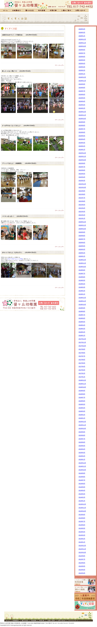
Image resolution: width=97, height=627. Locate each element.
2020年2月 (82, 253)
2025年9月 (82, 49)
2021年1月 (82, 218)
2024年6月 (82, 94)
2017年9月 (82, 349)
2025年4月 (82, 63)
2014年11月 (82, 466)
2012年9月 (82, 556)
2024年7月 (82, 91)
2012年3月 (82, 573)
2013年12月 (82, 504)
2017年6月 (82, 359)
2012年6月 (82, 563)
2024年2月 (82, 108)
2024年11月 (82, 80)
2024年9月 (82, 84)
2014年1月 (82, 501)
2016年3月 (82, 411)
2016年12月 (82, 380)
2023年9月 (82, 122)
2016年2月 (82, 414)
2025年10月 (82, 46)
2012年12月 (82, 545)
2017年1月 (82, 377)
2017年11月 (82, 342)
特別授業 (33, 620)
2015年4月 (82, 449)
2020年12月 (82, 222)
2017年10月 (82, 346)
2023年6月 (82, 132)
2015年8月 (82, 435)
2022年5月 (82, 173)
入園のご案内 (51, 620)
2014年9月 (82, 473)
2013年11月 (82, 507)
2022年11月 (82, 156)
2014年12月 (82, 463)
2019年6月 (82, 277)
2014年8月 (82, 476)
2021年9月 (82, 191)
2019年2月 (82, 291)
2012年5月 (82, 566)
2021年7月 (82, 198)
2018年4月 (82, 325)
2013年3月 (82, 535)
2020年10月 (82, 229)
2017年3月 (82, 370)
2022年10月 (82, 160)
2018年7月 (82, 315)
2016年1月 (82, 418)
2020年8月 (82, 235)
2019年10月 (82, 266)
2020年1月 (82, 256)
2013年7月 (82, 521)
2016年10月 (82, 387)
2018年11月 (82, 301)
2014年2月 (82, 497)
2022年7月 (82, 167)
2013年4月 (82, 532)
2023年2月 (82, 146)
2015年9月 (82, 432)
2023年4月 (82, 139)
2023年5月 (82, 136)
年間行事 (41, 620)
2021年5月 (82, 204)
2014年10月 (82, 470)
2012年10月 (82, 552)
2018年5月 (82, 322)
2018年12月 (82, 297)
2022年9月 (82, 163)
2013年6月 (82, 525)
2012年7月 (82, 559)
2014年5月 (82, 487)
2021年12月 (82, 184)
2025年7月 (82, 53)
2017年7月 (82, 356)
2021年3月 (82, 211)
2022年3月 (82, 180)
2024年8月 (82, 87)
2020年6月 (82, 242)
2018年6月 (82, 318)
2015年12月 (82, 421)
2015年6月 (82, 442)
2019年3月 (82, 287)
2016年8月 (82, 394)
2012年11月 (82, 549)
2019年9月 (82, 270)
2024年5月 (82, 98)
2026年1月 (82, 36)
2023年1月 (82, 149)
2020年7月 (82, 239)
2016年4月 (82, 408)
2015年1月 (82, 459)
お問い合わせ (61, 620)
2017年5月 (82, 363)
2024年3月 (82, 105)
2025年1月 (82, 74)
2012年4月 (82, 569)
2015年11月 (82, 425)
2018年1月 (82, 335)
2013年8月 (82, 518)
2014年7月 (82, 480)
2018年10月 (82, 304)
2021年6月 (82, 201)
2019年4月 (82, 284)
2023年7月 (82, 129)
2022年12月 (82, 153)
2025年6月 (82, 56)
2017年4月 (82, 366)
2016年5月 (82, 404)
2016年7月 (82, 397)
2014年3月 (82, 494)
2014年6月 (82, 483)
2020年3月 (82, 249)
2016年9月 (82, 390)
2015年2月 (82, 456)
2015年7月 (82, 439)
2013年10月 (82, 511)
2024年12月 (82, 77)
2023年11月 (82, 115)
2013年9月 (82, 514)
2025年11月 (82, 43)
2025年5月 (82, 60)
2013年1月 (82, 542)
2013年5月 (82, 528)
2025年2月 (82, 70)
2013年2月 (82, 538)
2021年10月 (82, 187)
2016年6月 (82, 401)
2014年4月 (82, 490)
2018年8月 (82, 311)
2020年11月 (82, 225)
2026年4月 (82, 29)
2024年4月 (82, 101)
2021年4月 (82, 208)
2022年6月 (82, 170)
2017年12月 (82, 339)
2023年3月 (82, 142)
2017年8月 (82, 352)
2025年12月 (82, 39)
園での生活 (25, 620)
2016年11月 (82, 383)
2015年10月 (82, 428)
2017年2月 (82, 373)
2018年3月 (82, 328)
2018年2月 (82, 332)
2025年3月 (82, 67)
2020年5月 (82, 246)
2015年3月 (82, 452)
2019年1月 (82, 294)
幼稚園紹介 (16, 620)
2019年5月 (82, 280)
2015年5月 (82, 445)
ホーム (8, 620)
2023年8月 (82, 125)
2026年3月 (82, 32)
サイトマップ (72, 620)
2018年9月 (82, 308)
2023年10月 (82, 118)
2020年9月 (82, 232)
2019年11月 (82, 263)
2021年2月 (82, 215)
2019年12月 (82, 260)
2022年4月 (82, 177)
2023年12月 (82, 111)
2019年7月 (82, 273)
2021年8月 (82, 194)
